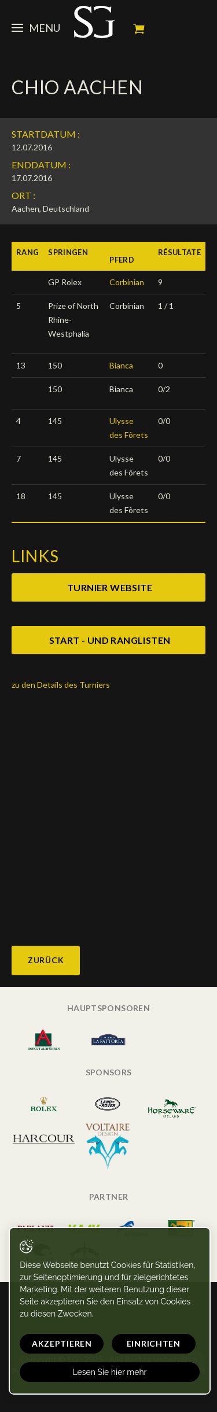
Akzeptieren (62, 1343)
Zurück (46, 960)
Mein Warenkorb (139, 29)
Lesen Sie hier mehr (109, 1372)
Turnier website (109, 587)
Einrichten (154, 1343)
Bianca (121, 365)
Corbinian (126, 282)
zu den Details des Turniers (61, 685)
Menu (36, 27)
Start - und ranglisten (110, 640)
